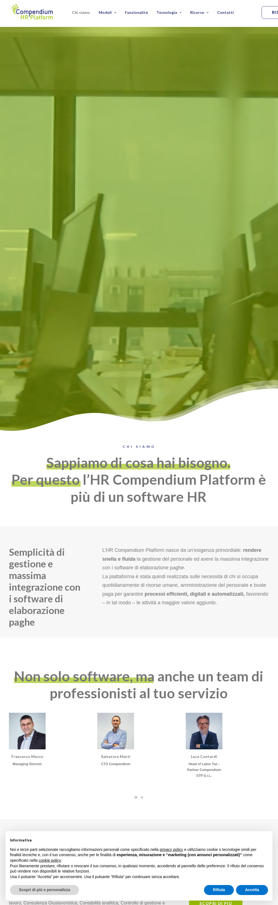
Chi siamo (81, 13)
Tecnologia (169, 13)
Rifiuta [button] (219, 890)
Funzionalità (136, 13)
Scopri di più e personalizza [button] (44, 890)
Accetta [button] (252, 890)
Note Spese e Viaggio (189, 817)
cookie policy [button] (50, 860)
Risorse (199, 13)
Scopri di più (215, 586)
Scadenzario (182, 824)
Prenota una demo (43, 783)
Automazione (244, 817)
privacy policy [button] (171, 849)
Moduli (107, 13)
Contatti (225, 13)
